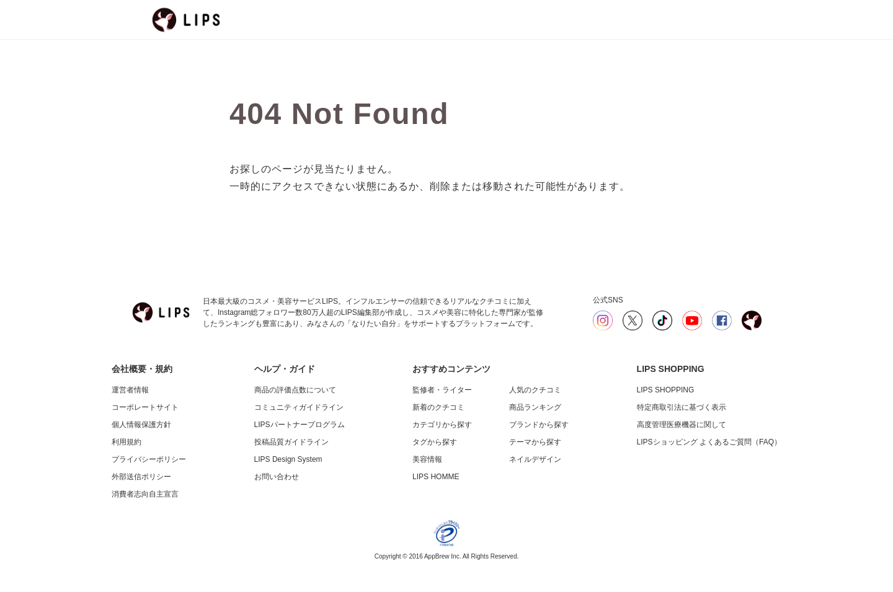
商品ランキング (535, 407)
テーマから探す (535, 442)
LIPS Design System (288, 459)
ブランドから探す (539, 424)
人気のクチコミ (535, 390)
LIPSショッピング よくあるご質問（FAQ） (709, 442)
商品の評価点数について (295, 390)
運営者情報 (130, 390)
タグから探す (434, 442)
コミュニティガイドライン (299, 407)
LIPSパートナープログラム (299, 424)
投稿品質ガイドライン (291, 442)
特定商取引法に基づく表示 (681, 407)
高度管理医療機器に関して (681, 424)
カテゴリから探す (442, 424)
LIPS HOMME (435, 476)
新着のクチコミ (438, 407)
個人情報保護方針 (141, 424)
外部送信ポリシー (141, 476)
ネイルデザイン (535, 459)
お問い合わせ (276, 476)
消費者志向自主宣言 (145, 494)
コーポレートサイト (145, 407)
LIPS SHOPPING (666, 390)
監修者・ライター (442, 390)
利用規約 (126, 442)
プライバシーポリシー (149, 459)
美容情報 (427, 459)
